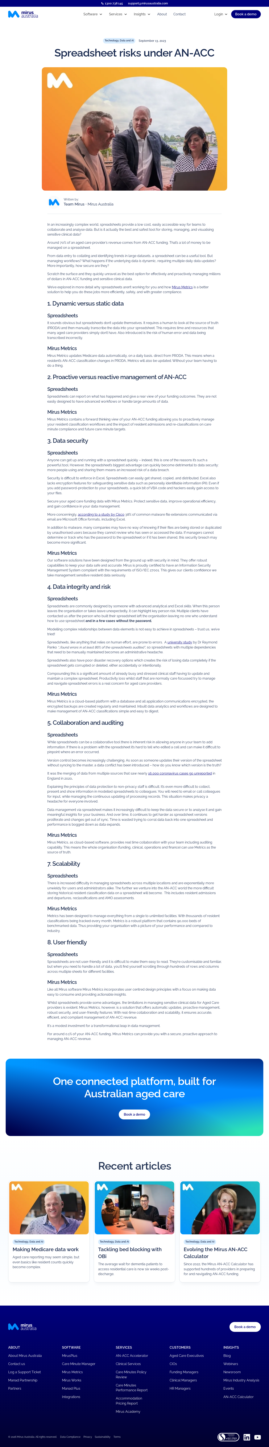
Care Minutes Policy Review (131, 1374)
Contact (179, 14)
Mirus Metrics (182, 287)
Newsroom (232, 1372)
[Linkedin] (247, 1437)
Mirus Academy (128, 1412)
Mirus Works (71, 1380)
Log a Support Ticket (24, 1372)
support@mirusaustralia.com (148, 3)
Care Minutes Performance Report (132, 1387)
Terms (117, 1436)
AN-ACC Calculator (238, 1397)
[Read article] (49, 1231)
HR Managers (180, 1388)
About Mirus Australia (25, 1356)
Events (228, 1388)
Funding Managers (184, 1372)
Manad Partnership (22, 1380)
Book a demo (134, 1114)
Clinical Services (128, 1364)
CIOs (173, 1364)
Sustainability (103, 1436)
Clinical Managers (183, 1380)
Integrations (71, 1397)
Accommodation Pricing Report (129, 1400)
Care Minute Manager (78, 1364)
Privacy (87, 1436)
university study (179, 642)
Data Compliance (70, 1436)
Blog (227, 1356)
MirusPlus (69, 1356)
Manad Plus (71, 1388)
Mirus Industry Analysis (241, 1380)
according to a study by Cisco (101, 515)
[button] (93, 14)
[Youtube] (257, 1437)
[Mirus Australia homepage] (39, 14)
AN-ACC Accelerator (132, 1356)
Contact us (16, 1364)
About (162, 14)
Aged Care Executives (187, 1356)
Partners (14, 1388)
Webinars (230, 1364)
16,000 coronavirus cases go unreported (180, 773)
